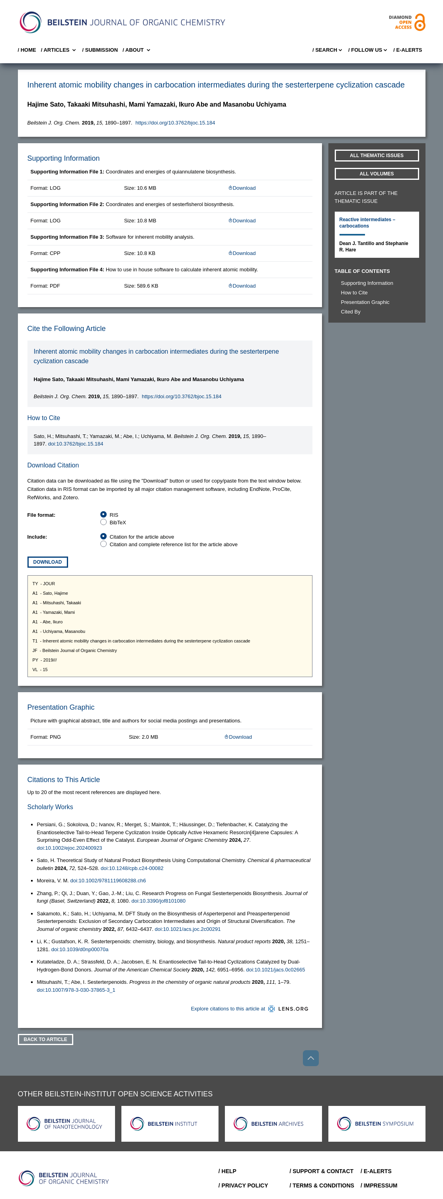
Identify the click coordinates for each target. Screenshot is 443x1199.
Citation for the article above (142, 537)
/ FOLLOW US (368, 50)
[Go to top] (311, 1058)
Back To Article (45, 1039)
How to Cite (354, 293)
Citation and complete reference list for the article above (174, 544)
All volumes (377, 174)
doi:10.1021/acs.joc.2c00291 (188, 929)
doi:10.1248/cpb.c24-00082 (132, 868)
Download (242, 188)
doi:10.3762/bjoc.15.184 (75, 444)
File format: (41, 515)
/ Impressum (379, 1185)
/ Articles (59, 50)
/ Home (27, 50)
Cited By (351, 312)
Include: (37, 537)
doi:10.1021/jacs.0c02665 (275, 970)
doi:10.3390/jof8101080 (158, 901)
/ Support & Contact (321, 1171)
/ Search (327, 50)
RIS (114, 515)
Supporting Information (367, 283)
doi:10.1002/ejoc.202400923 (69, 848)
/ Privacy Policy (243, 1185)
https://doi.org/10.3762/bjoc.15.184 (175, 123)
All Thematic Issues (377, 155)
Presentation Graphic (365, 302)
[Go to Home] (64, 1178)
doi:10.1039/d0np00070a (80, 949)
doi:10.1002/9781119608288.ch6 (108, 881)
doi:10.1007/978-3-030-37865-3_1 (76, 990)
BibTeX (118, 523)
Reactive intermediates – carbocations (368, 223)
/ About (137, 50)
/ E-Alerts (407, 50)
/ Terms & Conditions (321, 1185)
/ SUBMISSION (100, 50)
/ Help (227, 1171)
